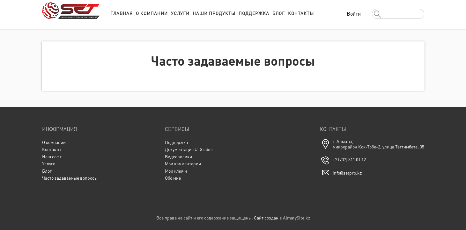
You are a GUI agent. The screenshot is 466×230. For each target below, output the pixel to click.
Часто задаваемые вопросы (70, 178)
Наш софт (52, 156)
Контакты (301, 13)
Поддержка (254, 13)
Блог (278, 13)
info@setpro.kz (347, 173)
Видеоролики (178, 156)
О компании (152, 13)
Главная (121, 13)
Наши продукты (214, 13)
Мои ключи (176, 171)
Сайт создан (266, 217)
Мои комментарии (183, 163)
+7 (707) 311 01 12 (349, 159)
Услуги (180, 13)
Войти (354, 14)
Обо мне (173, 178)
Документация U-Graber (189, 149)
